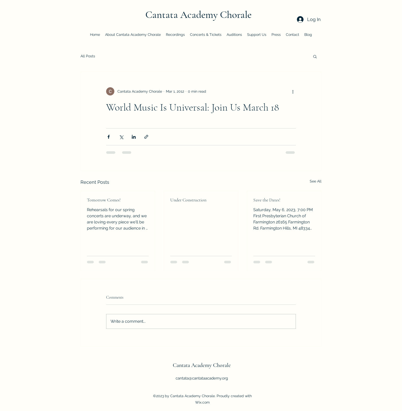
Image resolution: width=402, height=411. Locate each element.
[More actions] (293, 91)
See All (315, 181)
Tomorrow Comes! (103, 200)
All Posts (88, 56)
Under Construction (188, 200)
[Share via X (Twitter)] (121, 136)
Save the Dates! (266, 200)
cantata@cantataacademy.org (202, 378)
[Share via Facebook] (108, 136)
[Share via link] (146, 136)
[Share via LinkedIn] (133, 136)
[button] (315, 56)
